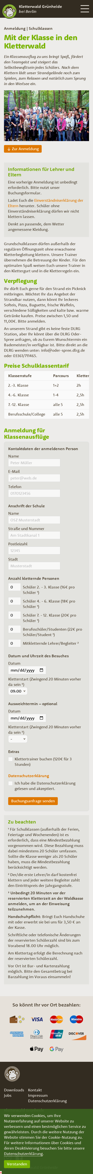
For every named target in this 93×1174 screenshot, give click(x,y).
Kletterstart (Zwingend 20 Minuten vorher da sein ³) (44, 682)
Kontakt (35, 1089)
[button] (84, 9)
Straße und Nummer (26, 528)
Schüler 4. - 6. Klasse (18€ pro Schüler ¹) (49, 604)
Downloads (14, 1089)
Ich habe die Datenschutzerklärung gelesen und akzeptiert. (45, 786)
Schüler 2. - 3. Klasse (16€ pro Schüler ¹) (49, 590)
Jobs (7, 1095)
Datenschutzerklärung (23, 1153)
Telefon (14, 486)
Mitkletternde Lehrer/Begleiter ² (51, 643)
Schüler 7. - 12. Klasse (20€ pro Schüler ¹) (49, 618)
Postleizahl (18, 543)
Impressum (38, 1095)
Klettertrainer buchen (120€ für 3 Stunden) (43, 761)
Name (13, 456)
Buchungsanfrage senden (33, 800)
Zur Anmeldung (25, 148)
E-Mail (14, 471)
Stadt (13, 559)
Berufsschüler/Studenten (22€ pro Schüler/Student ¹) (52, 632)
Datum (14, 663)
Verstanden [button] (17, 1163)
